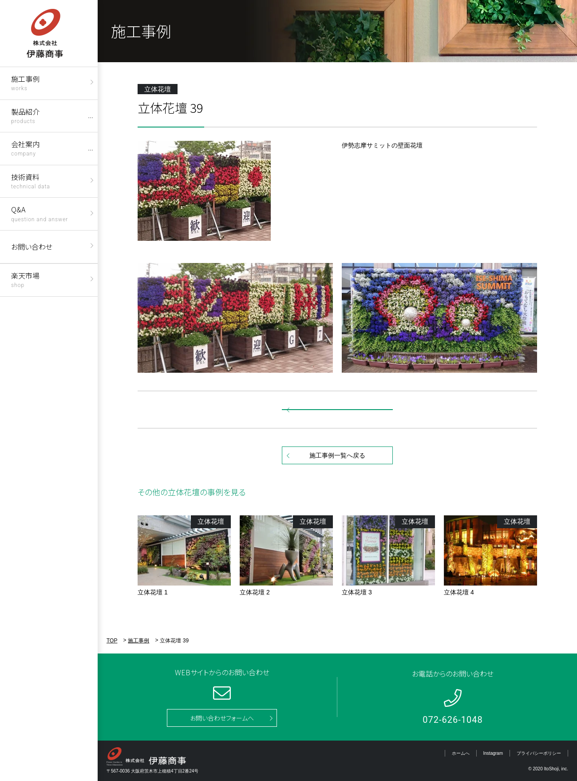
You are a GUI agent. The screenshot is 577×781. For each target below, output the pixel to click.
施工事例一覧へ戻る (337, 455)
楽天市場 (25, 279)
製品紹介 (25, 115)
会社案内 (25, 148)
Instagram (493, 753)
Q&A (39, 213)
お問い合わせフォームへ (222, 717)
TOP (112, 641)
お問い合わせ (31, 246)
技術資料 (30, 180)
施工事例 (25, 82)
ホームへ (461, 753)
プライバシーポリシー (539, 753)
